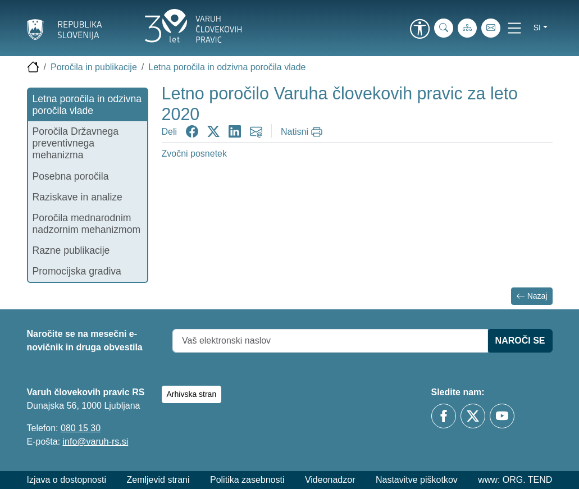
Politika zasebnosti (247, 480)
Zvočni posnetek (194, 153)
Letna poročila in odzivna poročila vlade (227, 67)
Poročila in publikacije (94, 67)
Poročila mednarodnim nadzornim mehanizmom (87, 223)
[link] (420, 29)
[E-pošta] (490, 28)
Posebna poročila (71, 176)
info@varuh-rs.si (96, 441)
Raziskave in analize (77, 197)
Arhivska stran (192, 394)
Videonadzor (330, 480)
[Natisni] (303, 132)
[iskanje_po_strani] (443, 28)
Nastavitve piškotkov (417, 480)
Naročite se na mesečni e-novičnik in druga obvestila (85, 340)
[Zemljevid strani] (467, 28)
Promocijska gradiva (77, 271)
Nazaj (532, 296)
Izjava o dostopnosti (66, 480)
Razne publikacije (71, 250)
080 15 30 (81, 428)
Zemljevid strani (157, 480)
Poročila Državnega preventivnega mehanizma (76, 143)
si (537, 27)
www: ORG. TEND (515, 480)
